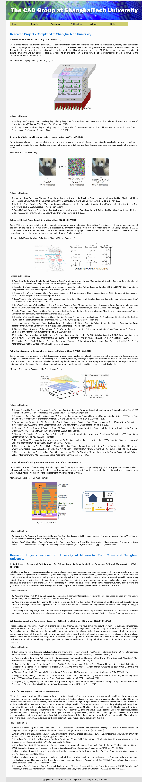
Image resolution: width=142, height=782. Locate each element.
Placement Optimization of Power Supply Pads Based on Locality (97, 341)
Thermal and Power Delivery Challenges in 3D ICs (96, 727)
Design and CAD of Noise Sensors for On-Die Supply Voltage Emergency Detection (66, 440)
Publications (76, 24)
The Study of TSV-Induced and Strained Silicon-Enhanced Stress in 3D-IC (97, 127)
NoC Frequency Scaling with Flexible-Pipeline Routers (97, 675)
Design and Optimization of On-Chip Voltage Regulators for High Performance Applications (68, 329)
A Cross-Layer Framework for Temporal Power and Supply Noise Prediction (88, 416)
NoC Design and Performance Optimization (92, 672)
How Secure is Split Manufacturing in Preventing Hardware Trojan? (96, 536)
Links (112, 24)
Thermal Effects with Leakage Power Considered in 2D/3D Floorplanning (104, 766)
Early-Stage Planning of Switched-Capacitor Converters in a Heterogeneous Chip (102, 299)
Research (55, 24)
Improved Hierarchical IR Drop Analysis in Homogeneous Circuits (78, 293)
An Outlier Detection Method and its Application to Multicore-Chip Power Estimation (81, 434)
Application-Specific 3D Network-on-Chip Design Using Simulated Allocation (103, 681)
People (34, 24)
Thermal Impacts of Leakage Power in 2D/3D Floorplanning (94, 733)
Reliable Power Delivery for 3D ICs (94, 751)
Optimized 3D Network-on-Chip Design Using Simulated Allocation (101, 658)
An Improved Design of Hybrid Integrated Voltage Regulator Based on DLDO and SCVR (83, 287)
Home (14, 24)
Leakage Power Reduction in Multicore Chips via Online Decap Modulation (82, 323)
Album (93, 24)
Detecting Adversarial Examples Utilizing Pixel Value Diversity (71, 204)
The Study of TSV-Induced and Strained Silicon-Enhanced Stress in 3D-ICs (105, 121)
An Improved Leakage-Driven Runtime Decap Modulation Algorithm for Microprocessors (90, 311)
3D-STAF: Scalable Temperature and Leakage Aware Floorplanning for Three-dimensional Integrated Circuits (75, 758)
